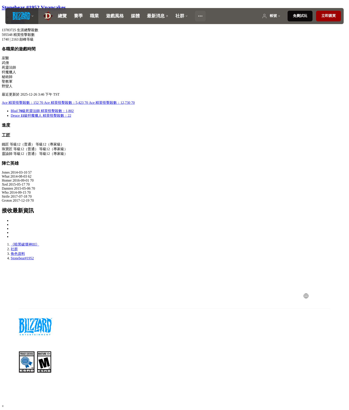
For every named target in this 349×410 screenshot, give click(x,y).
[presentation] (21, 16)
